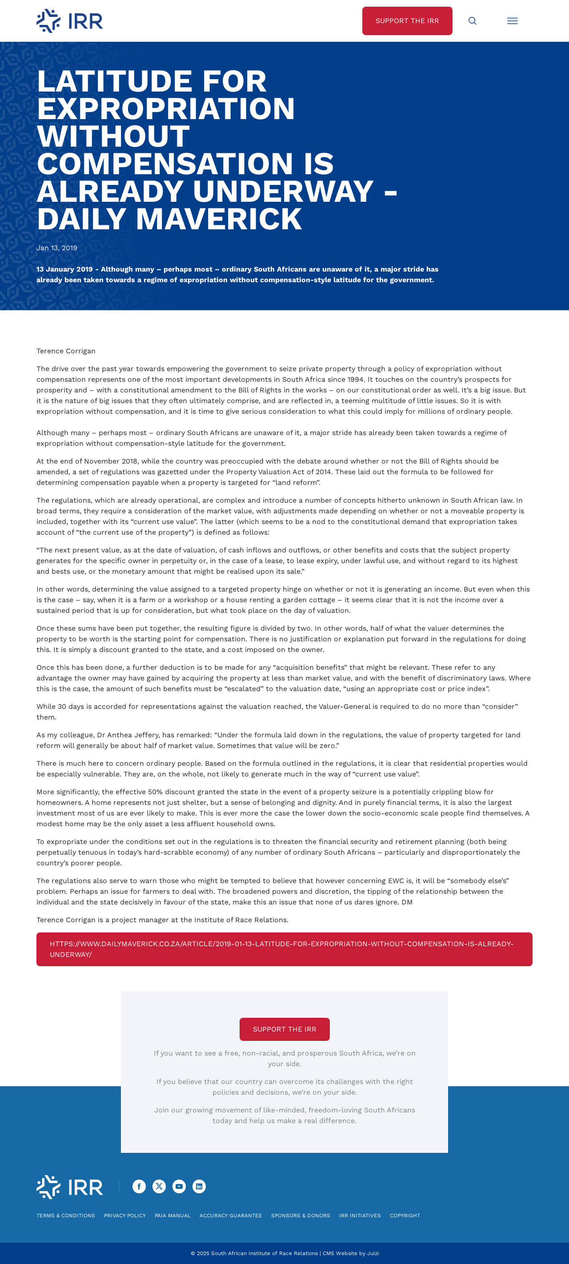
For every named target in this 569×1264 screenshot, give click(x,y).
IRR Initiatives (360, 1215)
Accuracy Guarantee (231, 1215)
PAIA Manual (173, 1215)
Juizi (373, 1253)
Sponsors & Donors (300, 1215)
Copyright (405, 1215)
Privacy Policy (125, 1215)
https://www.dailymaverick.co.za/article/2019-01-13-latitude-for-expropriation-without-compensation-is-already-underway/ (282, 949)
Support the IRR (285, 1029)
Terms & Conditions (65, 1215)
